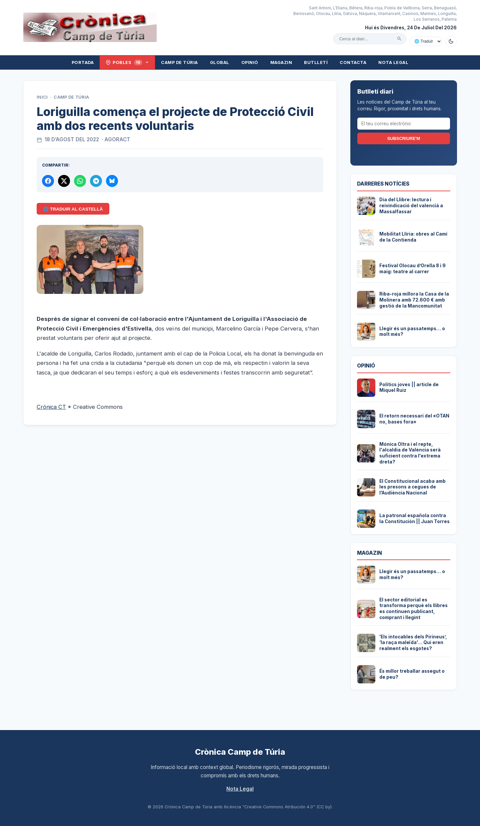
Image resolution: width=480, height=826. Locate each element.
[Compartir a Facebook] (48, 181)
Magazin (281, 62)
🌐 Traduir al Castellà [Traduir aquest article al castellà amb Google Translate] (73, 209)
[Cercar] (399, 38)
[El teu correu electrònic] (403, 124)
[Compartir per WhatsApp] (80, 181)
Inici (42, 97)
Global (219, 62)
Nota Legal (393, 62)
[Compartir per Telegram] (96, 181)
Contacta (353, 62)
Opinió (249, 62)
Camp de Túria (179, 62)
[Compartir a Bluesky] (112, 181)
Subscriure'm (403, 138)
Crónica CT (51, 407)
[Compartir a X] (64, 181)
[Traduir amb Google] (425, 41)
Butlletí (316, 62)
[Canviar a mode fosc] (451, 41)
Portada (83, 62)
